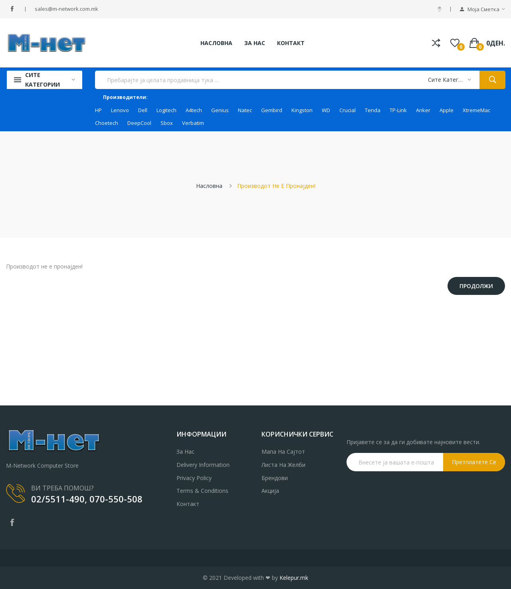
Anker (423, 110)
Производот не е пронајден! (276, 186)
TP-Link (398, 110)
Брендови (274, 478)
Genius (220, 110)
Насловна (209, 186)
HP (98, 110)
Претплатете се (474, 462)
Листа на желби (283, 464)
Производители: (125, 97)
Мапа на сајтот (283, 451)
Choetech (106, 122)
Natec (245, 110)
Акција (270, 490)
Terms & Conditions (202, 490)
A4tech (194, 110)
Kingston (302, 110)
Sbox (166, 122)
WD (326, 110)
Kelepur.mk (293, 577)
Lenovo (120, 110)
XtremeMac (476, 110)
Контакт (187, 504)
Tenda (372, 110)
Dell (142, 110)
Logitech (166, 110)
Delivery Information (203, 464)
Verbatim (193, 122)
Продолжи (476, 286)
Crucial (347, 110)
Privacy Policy (194, 478)
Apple (447, 110)
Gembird (271, 110)
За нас (185, 451)
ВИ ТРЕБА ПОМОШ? (62, 488)
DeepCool (139, 122)
